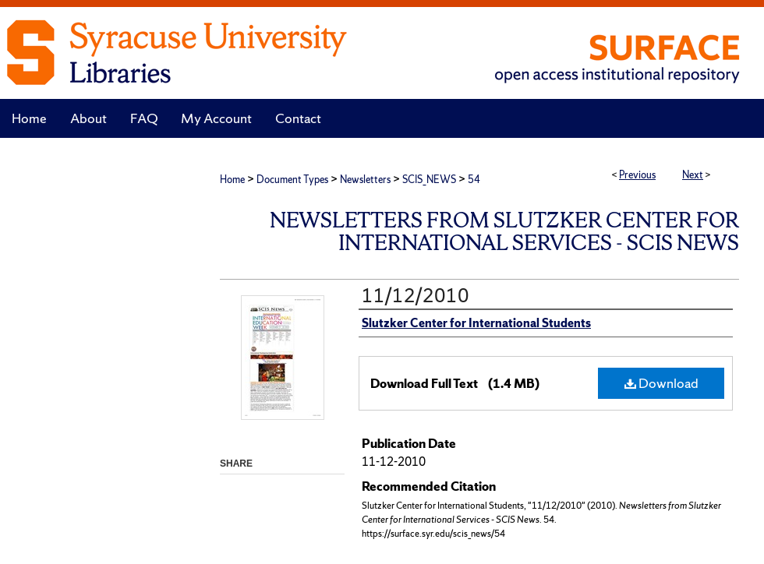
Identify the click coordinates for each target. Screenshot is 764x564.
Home (232, 179)
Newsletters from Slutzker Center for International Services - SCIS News (504, 231)
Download (661, 383)
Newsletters (365, 179)
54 (474, 179)
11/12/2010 (415, 296)
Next (692, 175)
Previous (637, 175)
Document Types (292, 179)
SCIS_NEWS (429, 179)
